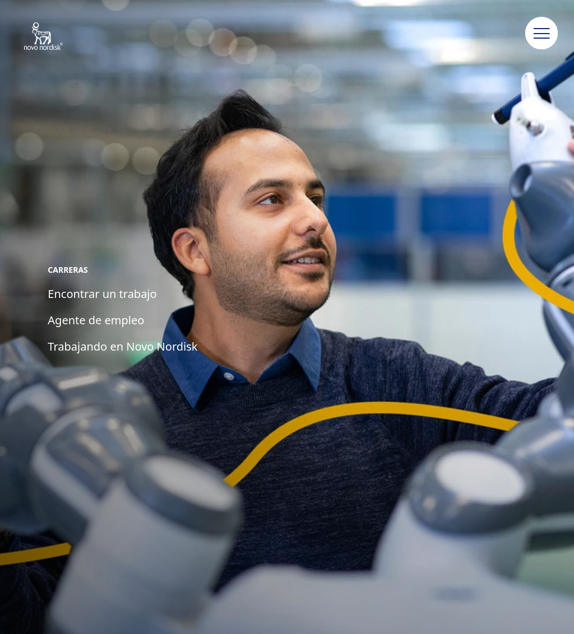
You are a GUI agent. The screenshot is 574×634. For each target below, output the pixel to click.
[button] (541, 33)
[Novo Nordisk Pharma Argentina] (58, 37)
